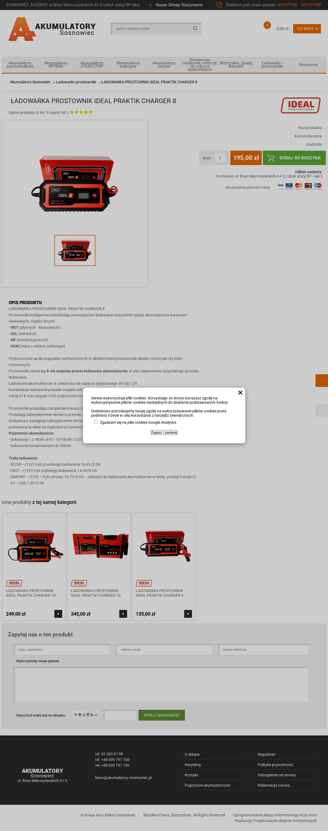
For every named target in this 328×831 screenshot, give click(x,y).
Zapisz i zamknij (164, 433)
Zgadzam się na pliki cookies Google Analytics (138, 422)
